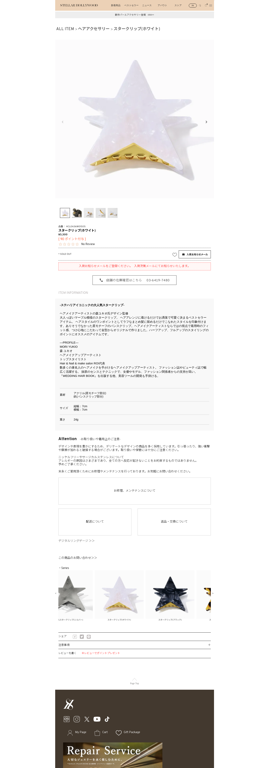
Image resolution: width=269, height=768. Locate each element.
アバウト (162, 5)
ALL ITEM (65, 29)
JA (193, 5)
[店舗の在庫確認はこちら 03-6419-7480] (134, 280)
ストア (178, 5)
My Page (80, 732)
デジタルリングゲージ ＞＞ (78, 541)
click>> (151, 15)
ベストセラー (131, 5)
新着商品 (116, 5)
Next (206, 122)
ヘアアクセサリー (94, 29)
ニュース (147, 5)
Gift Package (132, 732)
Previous (62, 122)
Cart (105, 732)
